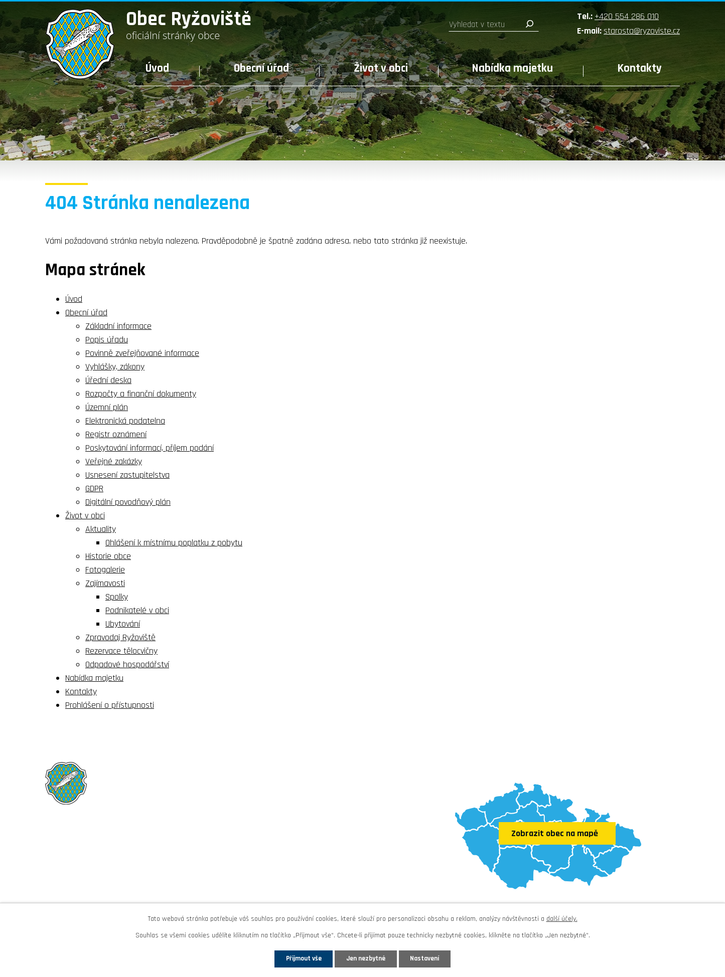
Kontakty (640, 68)
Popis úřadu (106, 339)
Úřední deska (108, 380)
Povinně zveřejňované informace (142, 353)
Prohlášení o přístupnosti (109, 705)
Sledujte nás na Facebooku (103, 891)
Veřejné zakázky (113, 461)
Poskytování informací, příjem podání (149, 448)
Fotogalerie (105, 569)
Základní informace (118, 326)
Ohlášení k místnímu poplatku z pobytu (173, 542)
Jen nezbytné (366, 957)
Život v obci (381, 68)
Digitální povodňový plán (128, 502)
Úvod (157, 68)
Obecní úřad (261, 68)
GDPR (94, 488)
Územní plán (106, 407)
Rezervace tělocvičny (121, 651)
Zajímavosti (105, 583)
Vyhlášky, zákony (114, 366)
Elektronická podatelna (125, 421)
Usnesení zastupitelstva (127, 475)
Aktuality (100, 529)
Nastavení (432, 957)
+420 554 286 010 (627, 16)
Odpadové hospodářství (127, 664)
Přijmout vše (296, 957)
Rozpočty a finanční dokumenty (140, 394)
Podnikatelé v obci (137, 610)
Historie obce (108, 556)
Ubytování (122, 624)
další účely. (561, 917)
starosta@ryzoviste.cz (642, 31)
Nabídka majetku (512, 68)
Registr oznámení (116, 434)
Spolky (116, 597)
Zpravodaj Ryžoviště (120, 637)
